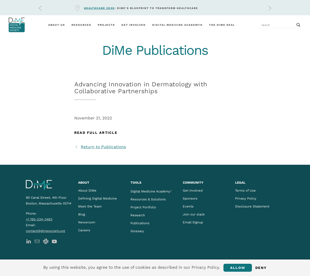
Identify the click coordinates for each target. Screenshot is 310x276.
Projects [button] (106, 24)
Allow (237, 268)
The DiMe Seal (222, 24)
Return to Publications (100, 146)
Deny (261, 268)
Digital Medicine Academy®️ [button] (177, 24)
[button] (40, 8)
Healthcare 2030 (99, 8)
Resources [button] (81, 24)
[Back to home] (17, 24)
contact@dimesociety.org (45, 231)
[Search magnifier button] (298, 25)
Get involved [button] (133, 24)
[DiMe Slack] (45, 240)
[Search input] (278, 25)
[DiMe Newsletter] (37, 240)
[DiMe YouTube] (54, 240)
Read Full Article (95, 133)
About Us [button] (56, 24)
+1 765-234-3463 (39, 219)
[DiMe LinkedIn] (28, 240)
